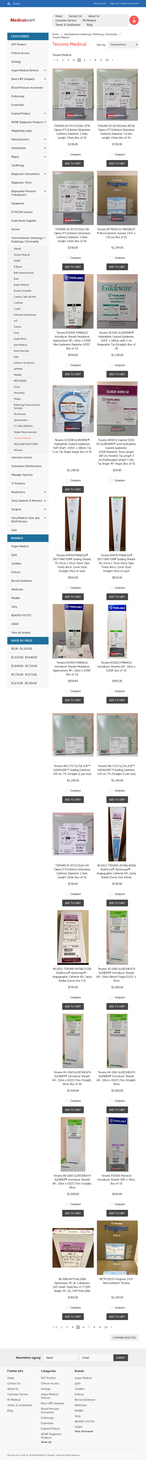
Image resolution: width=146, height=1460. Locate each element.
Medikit (17, 374)
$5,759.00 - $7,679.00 (24, 674)
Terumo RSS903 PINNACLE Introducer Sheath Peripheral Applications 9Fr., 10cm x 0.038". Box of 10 (72, 668)
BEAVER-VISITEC (21, 615)
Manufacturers (20, 139)
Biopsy (15, 156)
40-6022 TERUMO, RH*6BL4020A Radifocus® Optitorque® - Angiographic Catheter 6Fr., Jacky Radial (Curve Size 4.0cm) (116, 871)
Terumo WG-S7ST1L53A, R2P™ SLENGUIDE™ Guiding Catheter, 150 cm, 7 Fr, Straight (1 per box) (72, 770)
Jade (16, 356)
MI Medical (89, 20)
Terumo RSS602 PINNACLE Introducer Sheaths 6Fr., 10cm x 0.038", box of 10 (116, 666)
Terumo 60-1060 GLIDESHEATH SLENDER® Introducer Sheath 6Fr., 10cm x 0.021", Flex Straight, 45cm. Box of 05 (72, 1078)
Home (58, 16)
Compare (75, 154)
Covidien (16, 563)
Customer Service (65, 20)
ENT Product (18, 44)
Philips (17, 398)
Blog (89, 24)
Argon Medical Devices (25, 70)
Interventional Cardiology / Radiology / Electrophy (27, 239)
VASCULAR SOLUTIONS (26, 444)
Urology (16, 61)
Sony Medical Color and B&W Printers (25, 519)
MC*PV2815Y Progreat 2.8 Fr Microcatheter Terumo (116, 1281)
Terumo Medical (22, 438)
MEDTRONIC (20, 380)
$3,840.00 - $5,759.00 (24, 666)
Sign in (113, 3)
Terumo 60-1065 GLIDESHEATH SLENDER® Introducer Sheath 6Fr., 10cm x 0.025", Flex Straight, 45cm (116, 1078)
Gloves (15, 229)
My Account (100, 3)
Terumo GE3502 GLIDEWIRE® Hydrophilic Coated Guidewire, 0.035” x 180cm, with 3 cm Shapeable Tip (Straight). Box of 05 (116, 340)
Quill (14, 555)
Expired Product (20, 113)
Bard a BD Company (22, 79)
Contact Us (75, 16)
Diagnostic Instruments (25, 174)
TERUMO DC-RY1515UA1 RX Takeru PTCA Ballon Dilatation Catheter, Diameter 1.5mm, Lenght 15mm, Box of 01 (72, 871)
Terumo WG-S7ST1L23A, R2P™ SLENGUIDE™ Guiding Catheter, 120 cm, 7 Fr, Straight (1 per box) (116, 770)
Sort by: (101, 45)
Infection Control (21, 457)
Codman (18, 302)
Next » (113, 60)
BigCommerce (73, 1455)
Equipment (17, 203)
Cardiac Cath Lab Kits (25, 296)
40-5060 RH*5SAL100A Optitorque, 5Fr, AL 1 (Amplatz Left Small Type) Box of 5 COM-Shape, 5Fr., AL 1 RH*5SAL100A (72, 1285)
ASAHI (17, 260)
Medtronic (17, 589)
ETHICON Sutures (22, 212)
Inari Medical (20, 344)
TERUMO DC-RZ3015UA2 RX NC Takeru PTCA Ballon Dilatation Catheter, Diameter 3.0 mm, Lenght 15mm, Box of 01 (116, 131)
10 (107, 60)
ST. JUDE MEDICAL (23, 426)
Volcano (18, 450)
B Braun (18, 266)
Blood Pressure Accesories (27, 87)
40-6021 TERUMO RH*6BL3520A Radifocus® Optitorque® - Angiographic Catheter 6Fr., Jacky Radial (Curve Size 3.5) (72, 974)
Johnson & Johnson (24, 362)
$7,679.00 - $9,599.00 (24, 683)
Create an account (129, 3)
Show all (46, 1442)
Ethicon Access (20, 53)
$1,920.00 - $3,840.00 (24, 657)
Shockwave (20, 414)
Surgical (16, 509)
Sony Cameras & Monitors (26, 500)
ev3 (16, 320)
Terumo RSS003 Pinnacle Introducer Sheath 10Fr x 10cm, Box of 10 (116, 1179)
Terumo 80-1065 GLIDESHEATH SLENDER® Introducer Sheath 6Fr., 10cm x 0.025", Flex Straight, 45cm (72, 1181)
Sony (14, 606)
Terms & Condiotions (67, 24)
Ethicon (15, 572)
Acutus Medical (22, 254)
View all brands (20, 632)
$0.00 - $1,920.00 (21, 648)
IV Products (18, 483)
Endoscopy (17, 96)
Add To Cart (73, 163)
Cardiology (17, 165)
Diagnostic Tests (21, 182)
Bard (16, 278)
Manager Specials (22, 474)
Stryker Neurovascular (25, 432)
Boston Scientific (22, 290)
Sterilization (18, 148)
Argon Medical (20, 546)
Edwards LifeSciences (25, 314)
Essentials (17, 105)
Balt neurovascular (24, 272)
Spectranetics (21, 420)
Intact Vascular (21, 350)
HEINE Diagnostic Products (27, 122)
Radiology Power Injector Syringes (27, 406)
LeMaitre (18, 368)
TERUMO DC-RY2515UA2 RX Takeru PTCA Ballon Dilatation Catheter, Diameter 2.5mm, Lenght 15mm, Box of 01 (72, 235)
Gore (16, 332)
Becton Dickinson (21, 580)
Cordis (17, 308)
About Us (94, 16)
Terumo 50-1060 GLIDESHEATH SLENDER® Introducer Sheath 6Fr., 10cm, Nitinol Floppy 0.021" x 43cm (116, 974)
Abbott (17, 248)
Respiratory (18, 492)
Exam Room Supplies (23, 220)
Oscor (17, 386)
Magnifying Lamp (21, 130)
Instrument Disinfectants (26, 466)
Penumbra (19, 392)
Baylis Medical (21, 284)
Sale (14, 530)
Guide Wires (20, 338)
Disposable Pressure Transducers (23, 192)
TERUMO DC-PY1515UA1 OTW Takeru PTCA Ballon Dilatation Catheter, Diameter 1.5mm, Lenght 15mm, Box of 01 (72, 131)
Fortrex (17, 326)
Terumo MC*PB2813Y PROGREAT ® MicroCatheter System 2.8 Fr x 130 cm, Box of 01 (116, 233)
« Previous (54, 60)
